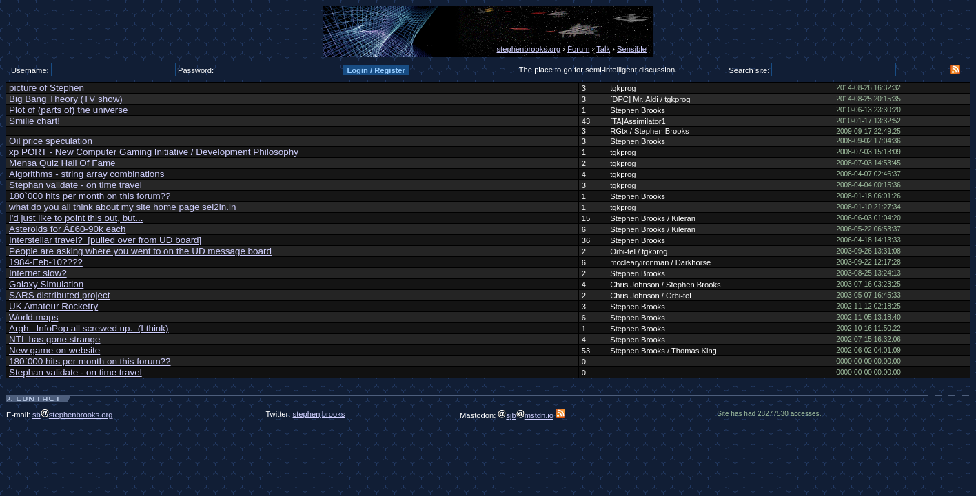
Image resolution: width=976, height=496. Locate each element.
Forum (578, 49)
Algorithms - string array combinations (87, 174)
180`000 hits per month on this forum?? (90, 196)
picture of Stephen (46, 88)
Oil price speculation (50, 141)
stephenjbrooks (319, 414)
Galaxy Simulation (46, 284)
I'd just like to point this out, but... (76, 218)
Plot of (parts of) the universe (68, 110)
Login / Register (376, 70)
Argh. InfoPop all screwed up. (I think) (89, 328)
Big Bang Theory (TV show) (66, 99)
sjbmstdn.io (525, 415)
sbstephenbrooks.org (72, 415)
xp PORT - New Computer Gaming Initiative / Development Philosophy (153, 152)
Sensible (632, 49)
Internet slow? (38, 273)
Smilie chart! (34, 121)
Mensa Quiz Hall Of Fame (62, 163)
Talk (603, 49)
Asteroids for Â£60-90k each (67, 229)
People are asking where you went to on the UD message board (140, 251)
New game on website (54, 350)
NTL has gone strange (54, 339)
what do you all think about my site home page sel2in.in (122, 207)
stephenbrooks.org (529, 49)
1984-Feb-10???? (46, 262)
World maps (33, 317)
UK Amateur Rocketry (53, 306)
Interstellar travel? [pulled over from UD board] (105, 240)
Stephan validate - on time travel (75, 185)
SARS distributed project (59, 295)
